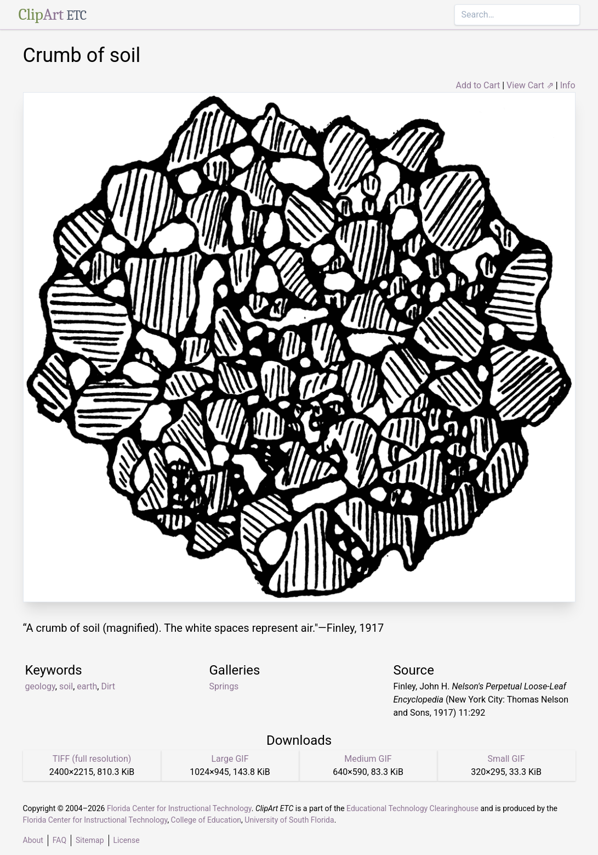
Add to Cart (477, 85)
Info (568, 85)
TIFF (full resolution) (92, 759)
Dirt (108, 686)
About (33, 840)
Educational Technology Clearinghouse (412, 808)
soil (66, 686)
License (126, 840)
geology (40, 686)
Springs (224, 686)
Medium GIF (367, 759)
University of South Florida (289, 820)
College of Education (206, 820)
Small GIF (506, 759)
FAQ (59, 840)
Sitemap (90, 840)
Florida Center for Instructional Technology (179, 808)
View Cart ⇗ (530, 85)
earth (87, 686)
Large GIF (229, 759)
